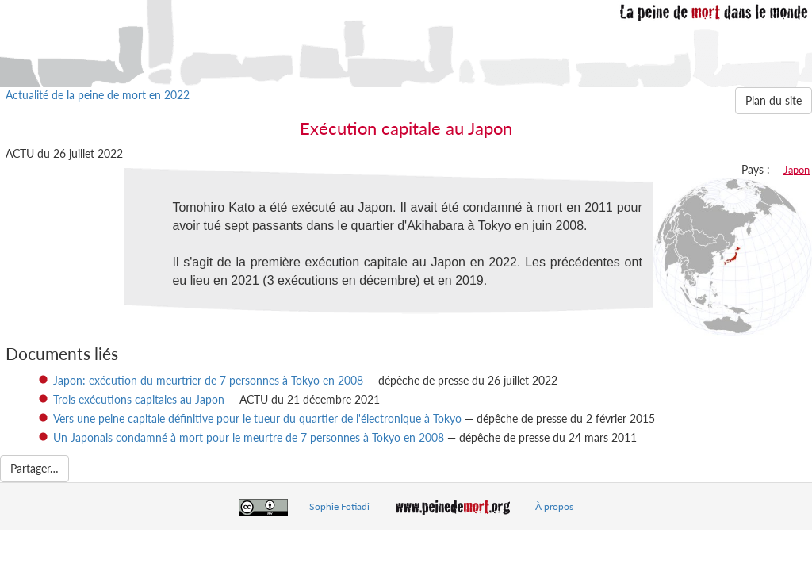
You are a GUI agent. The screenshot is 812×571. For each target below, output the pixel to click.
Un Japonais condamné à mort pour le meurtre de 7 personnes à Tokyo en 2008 (248, 437)
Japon (796, 169)
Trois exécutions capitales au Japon (138, 399)
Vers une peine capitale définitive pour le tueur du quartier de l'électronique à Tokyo (257, 418)
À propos (554, 506)
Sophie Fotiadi (339, 506)
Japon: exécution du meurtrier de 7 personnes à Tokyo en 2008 (208, 380)
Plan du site (773, 100)
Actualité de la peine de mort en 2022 (98, 95)
